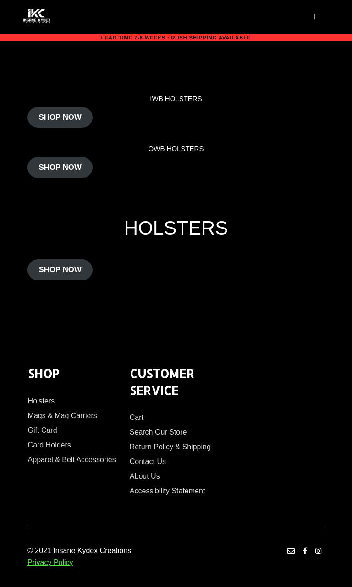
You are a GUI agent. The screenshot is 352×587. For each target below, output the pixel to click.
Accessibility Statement (167, 491)
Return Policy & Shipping (170, 447)
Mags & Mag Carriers (62, 415)
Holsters (41, 401)
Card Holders (49, 445)
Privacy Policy (50, 562)
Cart (136, 417)
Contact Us (148, 461)
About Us (145, 476)
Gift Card (42, 430)
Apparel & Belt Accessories (72, 460)
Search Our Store (158, 432)
